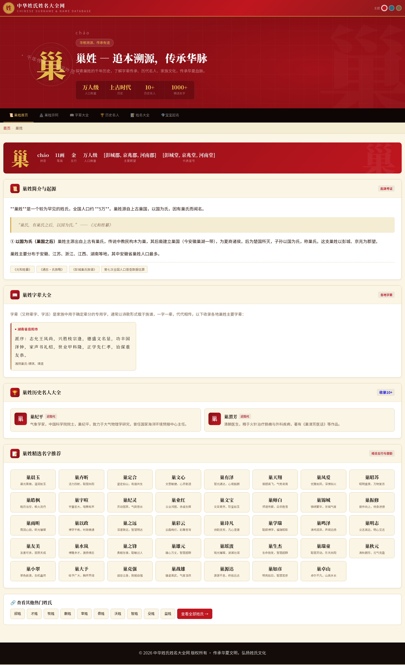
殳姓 (157, 614)
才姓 (35, 614)
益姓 (174, 614)
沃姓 (122, 614)
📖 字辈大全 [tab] (83, 115)
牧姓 (52, 614)
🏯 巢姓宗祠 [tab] (51, 115)
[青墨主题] (391, 8)
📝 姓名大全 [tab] (147, 115)
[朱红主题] (384, 8)
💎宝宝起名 (178, 115)
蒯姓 (70, 614)
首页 (7, 128)
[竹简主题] (399, 8)
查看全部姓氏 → (201, 614)
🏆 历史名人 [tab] (115, 115)
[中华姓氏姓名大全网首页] (187, 8)
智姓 (139, 614)
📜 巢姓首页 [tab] (19, 115)
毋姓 (104, 614)
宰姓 (87, 614)
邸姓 (18, 614)
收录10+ (385, 392)
